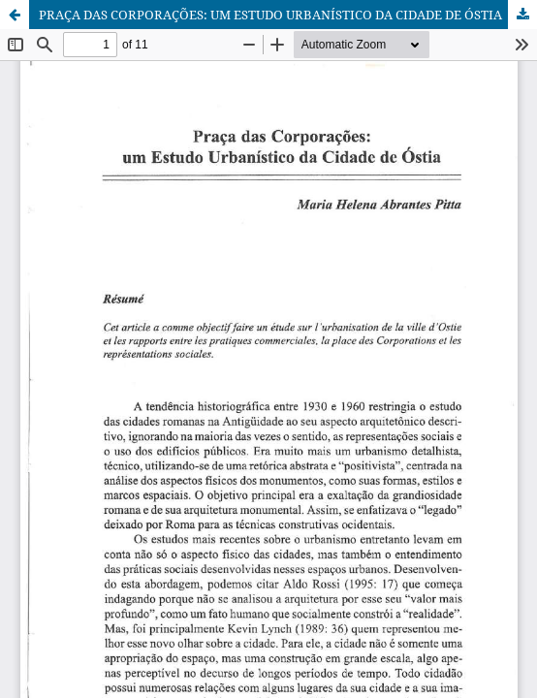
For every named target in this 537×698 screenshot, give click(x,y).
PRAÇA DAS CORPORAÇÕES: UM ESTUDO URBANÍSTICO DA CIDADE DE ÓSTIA (270, 14)
